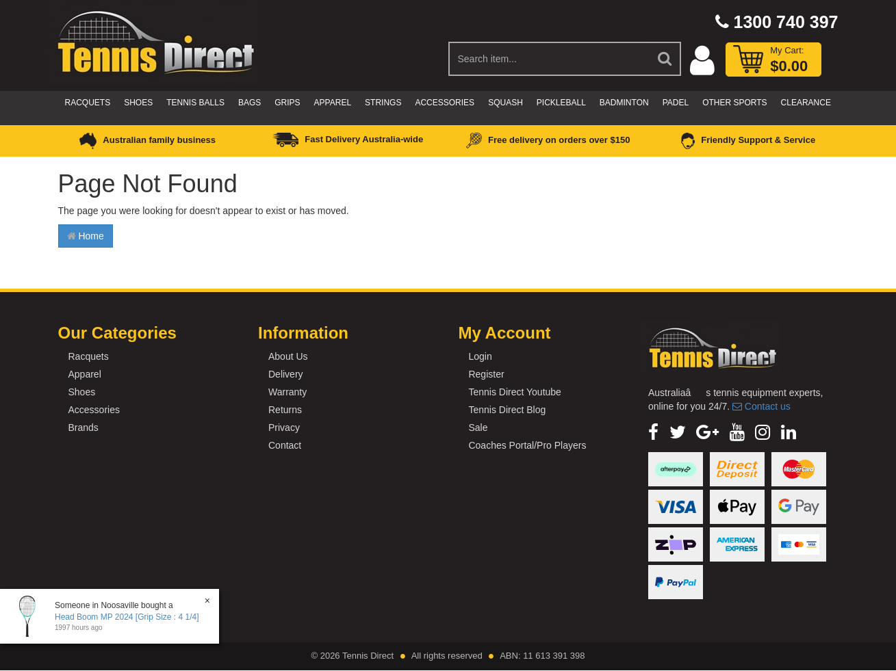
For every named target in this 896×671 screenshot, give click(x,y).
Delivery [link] (285, 374)
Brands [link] (83, 427)
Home (85, 236)
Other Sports (734, 102)
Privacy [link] (284, 427)
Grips (287, 102)
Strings (383, 102)
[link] (653, 432)
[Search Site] (665, 59)
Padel (676, 102)
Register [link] (486, 374)
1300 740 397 (777, 21)
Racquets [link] (88, 356)
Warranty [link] (287, 391)
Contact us (761, 406)
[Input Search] (549, 59)
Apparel (332, 102)
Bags (249, 102)
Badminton (624, 102)
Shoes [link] (82, 391)
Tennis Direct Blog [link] (507, 409)
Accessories (444, 102)
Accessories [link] (94, 409)
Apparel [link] (84, 374)
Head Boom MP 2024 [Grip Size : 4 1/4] (127, 617)
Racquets (88, 102)
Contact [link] (284, 445)
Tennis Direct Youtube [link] (514, 391)
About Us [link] (288, 356)
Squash (505, 102)
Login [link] (479, 356)
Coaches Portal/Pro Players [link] (527, 445)
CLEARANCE (806, 102)
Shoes (138, 102)
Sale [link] (477, 427)
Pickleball (561, 102)
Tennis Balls (195, 102)
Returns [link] (285, 409)
